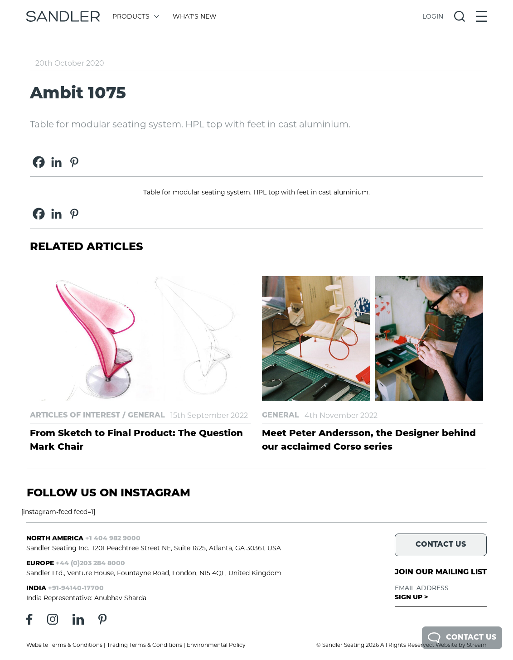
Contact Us (462, 637)
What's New (195, 16)
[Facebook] (39, 162)
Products (135, 16)
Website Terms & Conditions (64, 644)
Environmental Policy (216, 644)
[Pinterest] (74, 162)
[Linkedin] (56, 162)
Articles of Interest (75, 415)
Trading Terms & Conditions (144, 644)
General (146, 415)
